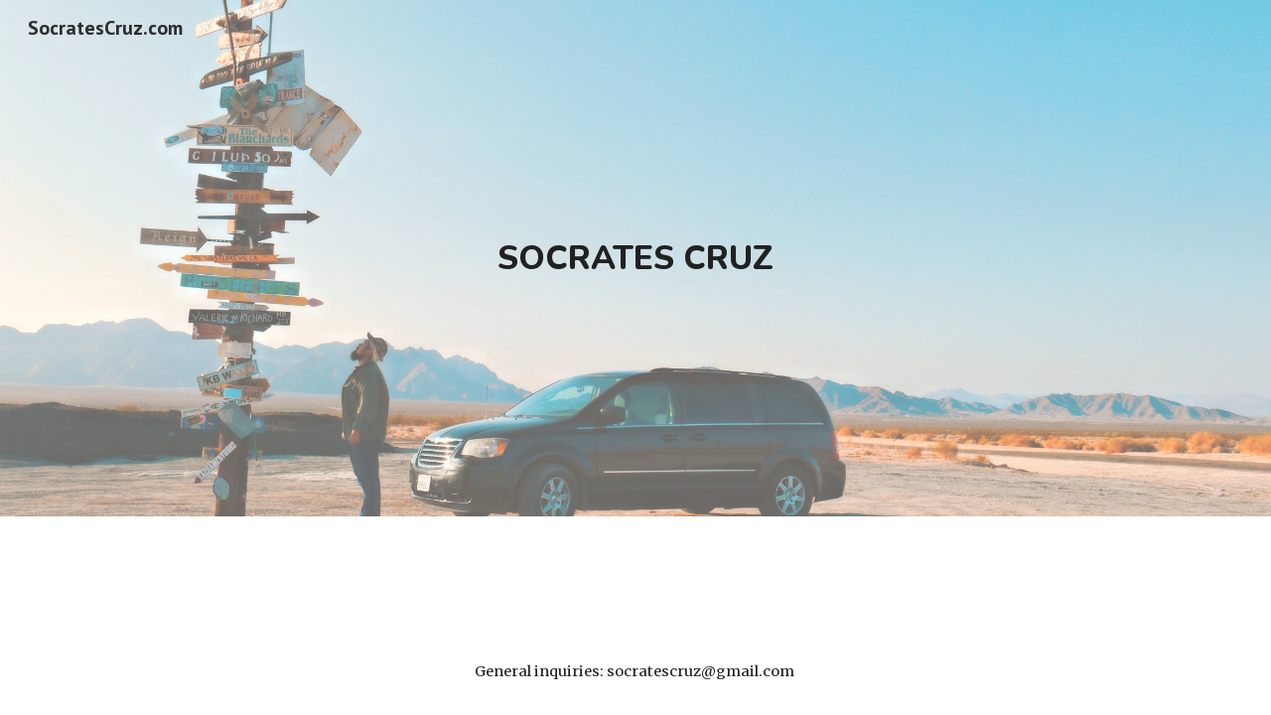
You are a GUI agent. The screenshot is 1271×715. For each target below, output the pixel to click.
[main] (635, 258)
